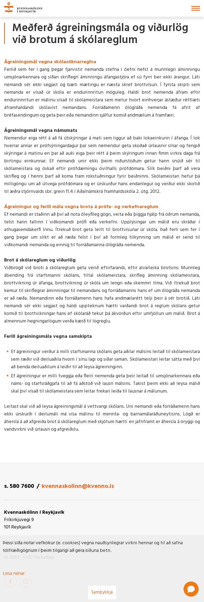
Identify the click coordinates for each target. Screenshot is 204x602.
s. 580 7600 (19, 486)
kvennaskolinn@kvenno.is (78, 486)
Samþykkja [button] (102, 592)
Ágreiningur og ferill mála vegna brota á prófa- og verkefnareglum (81, 207)
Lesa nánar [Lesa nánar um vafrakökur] (14, 573)
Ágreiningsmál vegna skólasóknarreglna (50, 62)
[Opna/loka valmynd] (195, 8)
